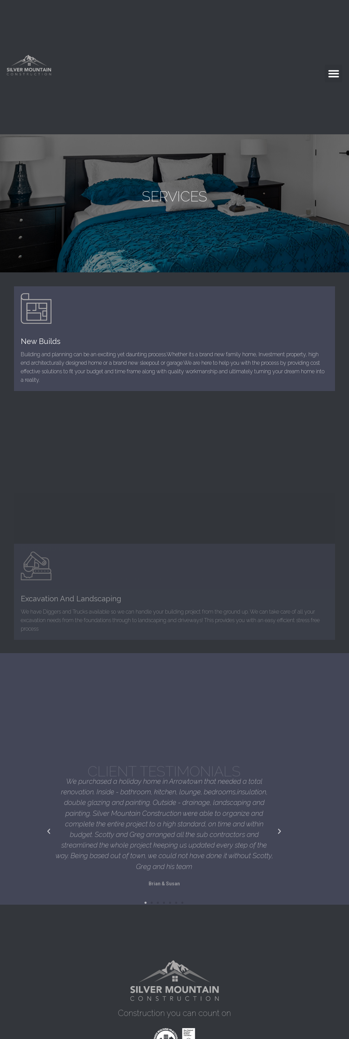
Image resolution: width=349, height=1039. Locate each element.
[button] (333, 73)
